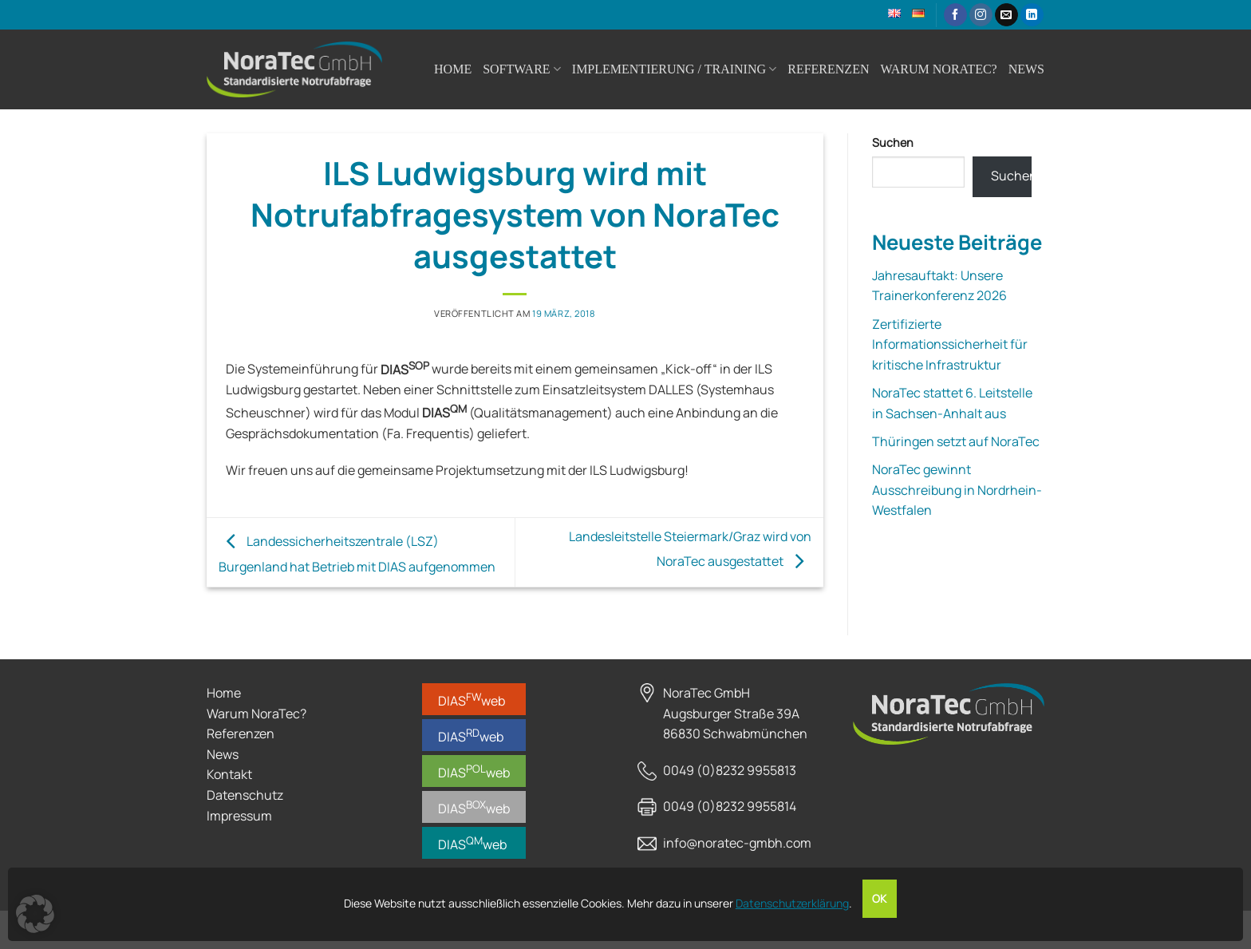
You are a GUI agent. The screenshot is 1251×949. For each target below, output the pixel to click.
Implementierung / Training (674, 69)
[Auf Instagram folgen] (981, 15)
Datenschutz (245, 795)
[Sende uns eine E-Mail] (1006, 15)
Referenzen (828, 69)
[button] (35, 914)
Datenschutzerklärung (792, 903)
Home (453, 69)
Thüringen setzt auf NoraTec (956, 441)
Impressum (239, 815)
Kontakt (229, 774)
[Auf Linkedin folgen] (1032, 15)
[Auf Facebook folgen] (955, 15)
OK (879, 899)
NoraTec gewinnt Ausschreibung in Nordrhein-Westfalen (957, 490)
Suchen (893, 142)
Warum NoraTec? (938, 69)
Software (522, 69)
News (1026, 69)
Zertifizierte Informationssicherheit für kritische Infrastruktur (950, 344)
